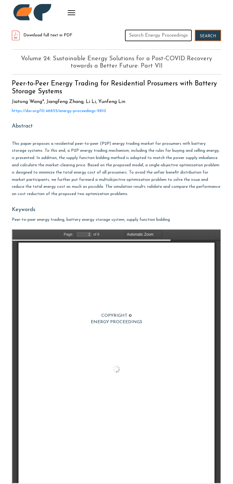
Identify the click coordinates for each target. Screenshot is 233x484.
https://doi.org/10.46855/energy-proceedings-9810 (59, 111)
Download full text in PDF (42, 35)
